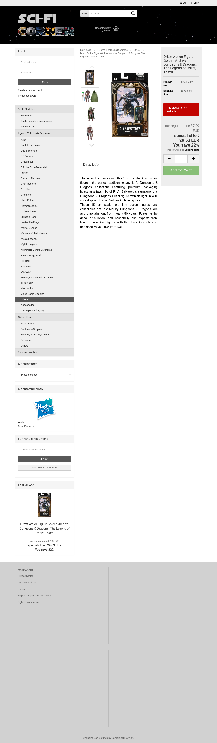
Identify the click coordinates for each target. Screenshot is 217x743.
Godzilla (25, 189)
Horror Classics (29, 205)
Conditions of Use (27, 582)
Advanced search (44, 467)
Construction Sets (27, 352)
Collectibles (24, 317)
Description (91, 165)
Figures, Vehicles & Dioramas (34, 133)
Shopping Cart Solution (95, 737)
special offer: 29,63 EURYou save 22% (44, 546)
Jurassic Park (28, 216)
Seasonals (26, 340)
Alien (23, 139)
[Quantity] (181, 158)
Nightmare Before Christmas (36, 249)
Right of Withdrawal (28, 602)
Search (45, 459)
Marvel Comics (29, 227)
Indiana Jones (28, 211)
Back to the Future (31, 145)
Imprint (22, 589)
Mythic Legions (29, 244)
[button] (183, 3)
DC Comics (27, 156)
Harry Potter (27, 200)
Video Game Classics (32, 294)
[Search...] (84, 13)
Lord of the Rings (30, 222)
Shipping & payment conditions (34, 595)
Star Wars (26, 271)
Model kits (26, 115)
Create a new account (30, 90)
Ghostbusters (28, 183)
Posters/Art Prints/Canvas (35, 334)
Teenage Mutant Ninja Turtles (37, 277)
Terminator (27, 282)
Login (44, 82)
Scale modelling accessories (36, 121)
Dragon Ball (27, 161)
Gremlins (26, 194)
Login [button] (195, 3)
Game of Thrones (30, 178)
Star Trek (26, 266)
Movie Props (27, 323)
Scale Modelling (26, 109)
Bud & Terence (29, 150)
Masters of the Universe (34, 233)
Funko (24, 172)
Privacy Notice (25, 575)
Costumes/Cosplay (31, 329)
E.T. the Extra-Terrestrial (34, 167)
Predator (25, 260)
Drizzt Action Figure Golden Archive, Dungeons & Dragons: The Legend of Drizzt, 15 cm (45, 528)
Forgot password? (27, 95)
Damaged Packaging (32, 310)
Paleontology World (31, 255)
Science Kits (28, 126)
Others (24, 299)
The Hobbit (27, 288)
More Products (26, 426)
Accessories (28, 305)
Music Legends (29, 238)
